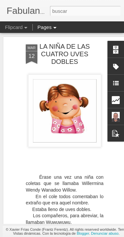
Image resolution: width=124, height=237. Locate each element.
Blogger (83, 233)
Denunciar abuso (104, 233)
